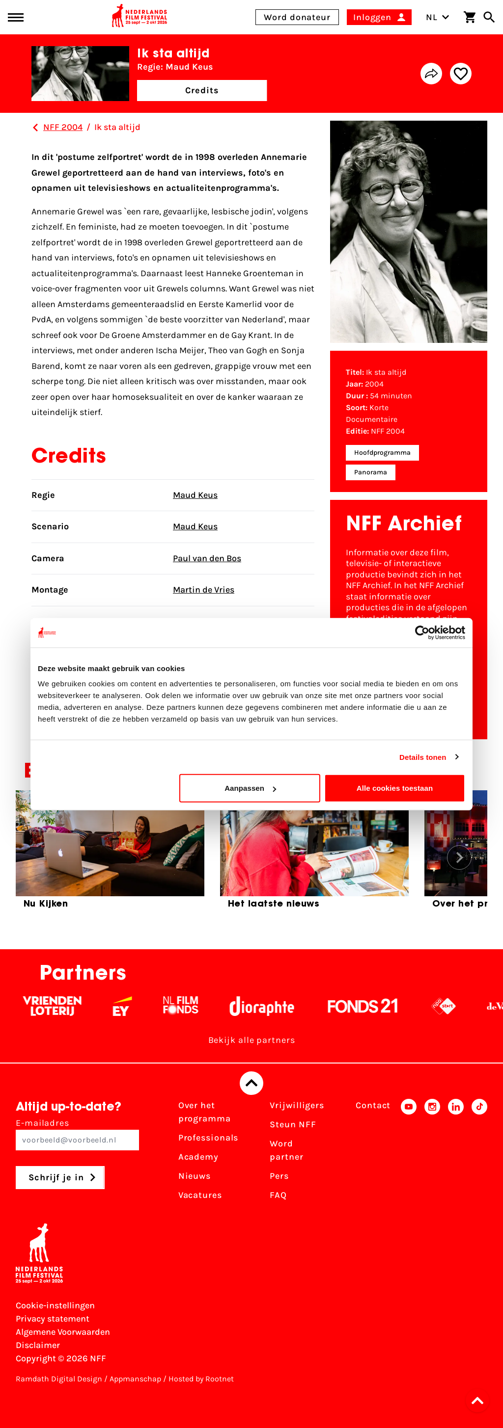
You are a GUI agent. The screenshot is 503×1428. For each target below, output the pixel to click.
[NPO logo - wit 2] (455, 1006)
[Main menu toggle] (16, 17)
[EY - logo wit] (133, 1006)
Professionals (208, 1137)
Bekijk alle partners (251, 1040)
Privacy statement (52, 1318)
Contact (373, 1105)
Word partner (286, 1150)
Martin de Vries (203, 589)
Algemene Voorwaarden (63, 1331)
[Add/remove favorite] (461, 73)
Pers (279, 1175)
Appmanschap (135, 1378)
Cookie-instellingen (55, 1305)
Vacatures (200, 1195)
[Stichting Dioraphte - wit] (273, 1006)
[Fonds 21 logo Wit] (374, 1006)
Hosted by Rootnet (201, 1378)
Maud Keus (195, 495)
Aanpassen (250, 788)
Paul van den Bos (207, 558)
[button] (480, 1400)
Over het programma (204, 1112)
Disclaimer (38, 1345)
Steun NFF (293, 1124)
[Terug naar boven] (251, 1083)
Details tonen (422, 757)
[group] (110, 853)
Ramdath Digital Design (59, 1378)
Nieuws (194, 1175)
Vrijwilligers (297, 1105)
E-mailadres (77, 1133)
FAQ (278, 1195)
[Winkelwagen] (469, 17)
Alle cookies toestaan (395, 788)
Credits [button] (202, 90)
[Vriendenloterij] (63, 1006)
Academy (198, 1156)
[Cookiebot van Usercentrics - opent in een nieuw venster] (422, 632)
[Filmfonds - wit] (192, 1006)
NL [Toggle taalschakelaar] (437, 17)
